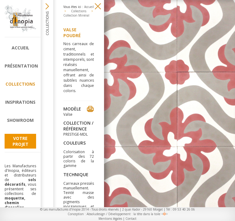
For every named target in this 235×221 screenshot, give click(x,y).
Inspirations (20, 102)
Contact (130, 218)
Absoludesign (96, 214)
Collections (20, 84)
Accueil (20, 48)
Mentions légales (110, 218)
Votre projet (20, 141)
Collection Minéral (76, 15)
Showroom (20, 120)
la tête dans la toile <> (150, 214)
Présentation (20, 66)
